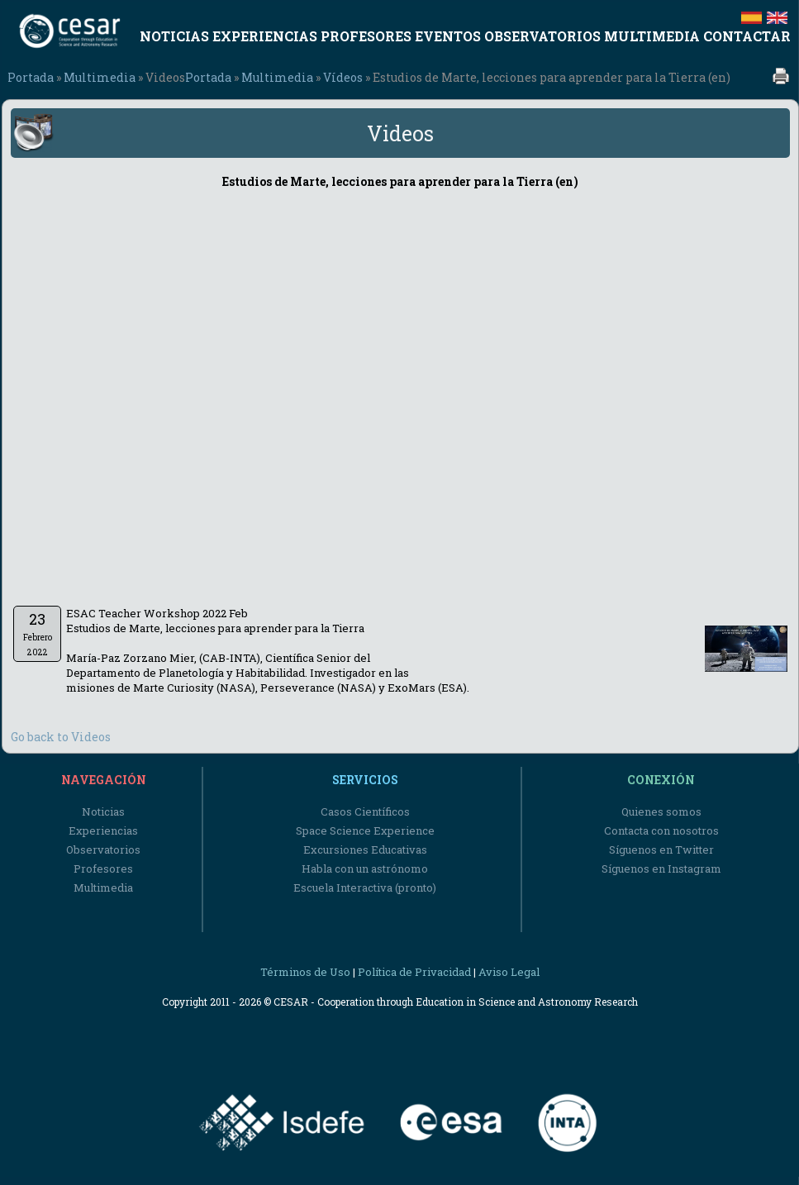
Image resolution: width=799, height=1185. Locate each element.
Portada (30, 77)
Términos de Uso (305, 971)
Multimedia (100, 77)
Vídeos (343, 77)
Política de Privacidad (414, 971)
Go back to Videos (61, 737)
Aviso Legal (509, 971)
